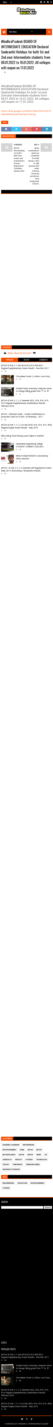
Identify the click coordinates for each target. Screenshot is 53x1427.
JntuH (39, 1150)
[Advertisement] (27, 21)
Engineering (28, 1145)
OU (46, 1155)
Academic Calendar (11, 1145)
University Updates (11, 1169)
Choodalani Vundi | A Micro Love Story (33, 376)
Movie (30, 1155)
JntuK (21, 1155)
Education (22, 1183)
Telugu (6, 1164)
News (38, 1155)
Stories (29, 1160)
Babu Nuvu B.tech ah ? (20, 353)
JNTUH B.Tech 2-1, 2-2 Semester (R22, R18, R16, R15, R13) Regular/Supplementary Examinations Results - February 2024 (25, 403)
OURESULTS (7, 1160)
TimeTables (17, 1164)
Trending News (33, 1164)
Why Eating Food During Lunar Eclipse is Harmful (22, 436)
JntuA (30, 1150)
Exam (22, 1150)
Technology (41, 1160)
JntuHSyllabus (9, 1155)
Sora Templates (20, 1424)
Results (18, 1160)
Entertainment (9, 1150)
